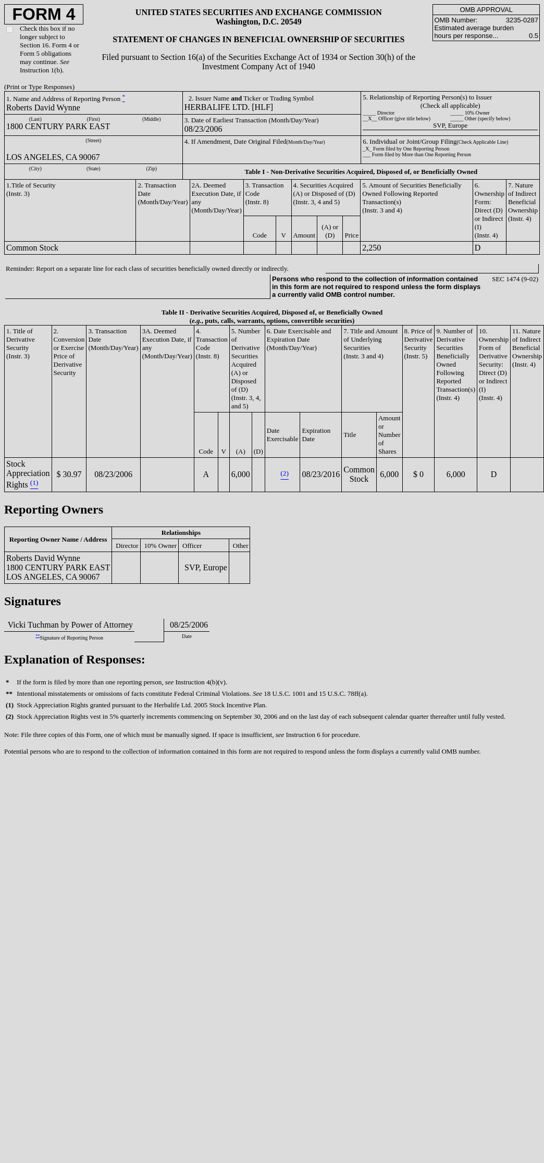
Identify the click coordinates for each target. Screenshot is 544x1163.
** (37, 635)
